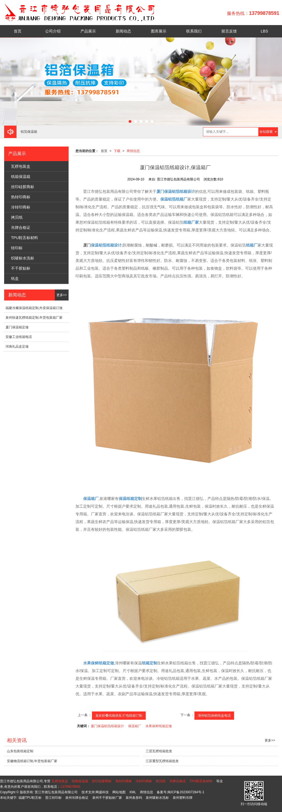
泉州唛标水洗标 (157, 798)
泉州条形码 (134, 798)
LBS (264, 31)
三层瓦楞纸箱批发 (159, 751)
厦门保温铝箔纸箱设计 (107, 726)
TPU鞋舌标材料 (24, 238)
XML (132, 792)
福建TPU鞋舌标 (30, 798)
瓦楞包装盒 (20, 166)
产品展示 (88, 31)
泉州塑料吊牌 (182, 798)
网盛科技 (102, 792)
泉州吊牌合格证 (76, 798)
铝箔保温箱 (29, 132)
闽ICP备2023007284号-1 (185, 792)
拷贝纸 (17, 217)
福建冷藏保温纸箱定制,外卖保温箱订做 (34, 308)
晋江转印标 (53, 798)
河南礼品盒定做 (17, 346)
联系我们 (194, 31)
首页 (17, 31)
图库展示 (158, 31)
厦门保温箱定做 (17, 327)
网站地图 (119, 792)
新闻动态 (123, 31)
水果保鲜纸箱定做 (158, 726)
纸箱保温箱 (20, 176)
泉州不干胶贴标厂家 (107, 798)
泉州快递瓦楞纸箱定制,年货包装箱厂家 (34, 318)
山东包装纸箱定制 (20, 751)
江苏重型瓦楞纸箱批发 (162, 761)
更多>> (61, 295)
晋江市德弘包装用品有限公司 (56, 792)
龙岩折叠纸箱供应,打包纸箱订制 (118, 716)
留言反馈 (229, 31)
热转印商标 (20, 197)
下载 (117, 151)
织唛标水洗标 (22, 258)
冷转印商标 (20, 207)
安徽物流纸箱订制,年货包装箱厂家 (32, 761)
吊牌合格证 (20, 227)
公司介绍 (53, 31)
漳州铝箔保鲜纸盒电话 (214, 716)
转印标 (17, 248)
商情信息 (133, 151)
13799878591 (70, 787)
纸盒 (15, 278)
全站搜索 (266, 132)
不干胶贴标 (20, 268)
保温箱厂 (134, 726)
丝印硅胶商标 (22, 187)
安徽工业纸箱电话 (19, 337)
